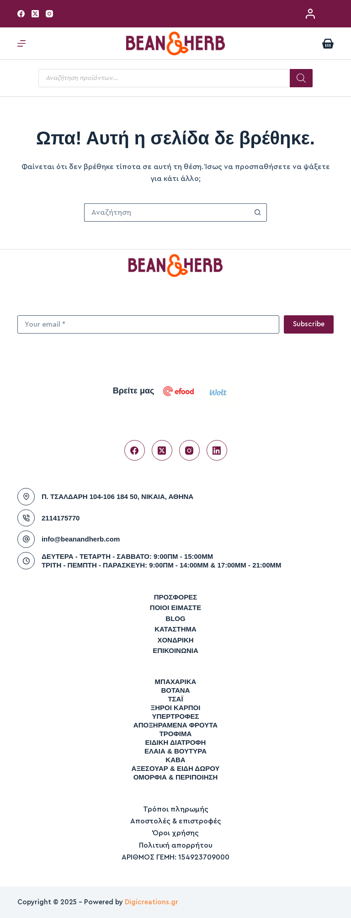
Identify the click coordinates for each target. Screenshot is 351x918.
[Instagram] (49, 13)
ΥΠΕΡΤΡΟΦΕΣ (175, 716)
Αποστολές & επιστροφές (175, 821)
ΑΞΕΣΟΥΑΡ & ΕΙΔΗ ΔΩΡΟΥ (176, 768)
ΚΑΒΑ (175, 759)
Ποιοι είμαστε (175, 607)
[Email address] (148, 324)
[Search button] (258, 212)
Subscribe (308, 324)
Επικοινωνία (175, 650)
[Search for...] (166, 212)
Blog (175, 618)
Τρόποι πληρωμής (175, 809)
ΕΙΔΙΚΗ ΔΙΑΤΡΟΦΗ (175, 742)
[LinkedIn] (217, 450)
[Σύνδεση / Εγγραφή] (310, 14)
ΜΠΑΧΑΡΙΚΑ (176, 681)
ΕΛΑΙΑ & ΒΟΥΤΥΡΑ (175, 751)
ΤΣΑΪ (175, 698)
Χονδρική (175, 640)
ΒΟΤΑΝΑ (175, 690)
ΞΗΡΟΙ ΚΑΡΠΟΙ (176, 707)
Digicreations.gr (151, 902)
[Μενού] (21, 43)
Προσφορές (175, 597)
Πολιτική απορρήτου (176, 845)
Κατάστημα (175, 629)
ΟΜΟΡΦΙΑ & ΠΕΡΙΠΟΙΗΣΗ (175, 777)
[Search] (301, 78)
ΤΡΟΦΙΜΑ (176, 733)
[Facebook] (21, 13)
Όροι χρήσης (176, 833)
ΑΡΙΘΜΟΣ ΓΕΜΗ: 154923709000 (175, 857)
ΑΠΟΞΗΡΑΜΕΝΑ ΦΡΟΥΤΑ (175, 725)
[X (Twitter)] (35, 13)
